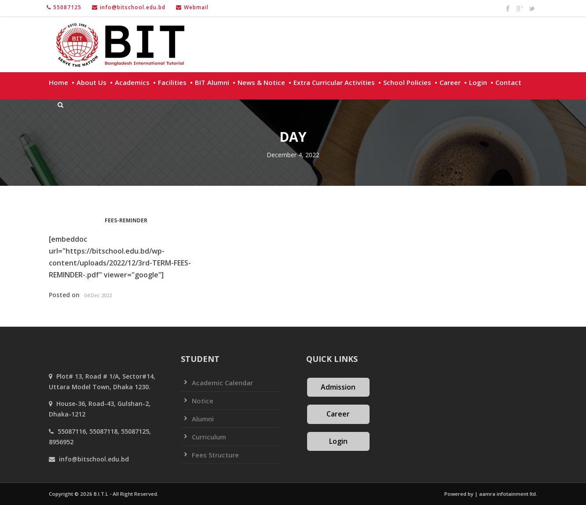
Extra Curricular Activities (334, 82)
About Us (91, 82)
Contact (508, 82)
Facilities (172, 82)
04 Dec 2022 (98, 295)
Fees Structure (215, 454)
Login (478, 82)
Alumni (203, 418)
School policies (407, 82)
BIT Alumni (212, 82)
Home (58, 82)
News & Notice (261, 82)
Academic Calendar (222, 382)
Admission (338, 387)
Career (450, 82)
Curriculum (209, 436)
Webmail (196, 7)
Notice (202, 400)
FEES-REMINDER (126, 220)
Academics (132, 82)
